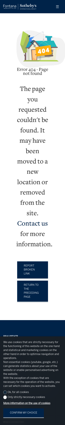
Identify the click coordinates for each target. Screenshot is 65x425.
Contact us (32, 224)
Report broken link (29, 270)
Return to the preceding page (31, 291)
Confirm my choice (23, 413)
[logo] (19, 6)
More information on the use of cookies (26, 403)
